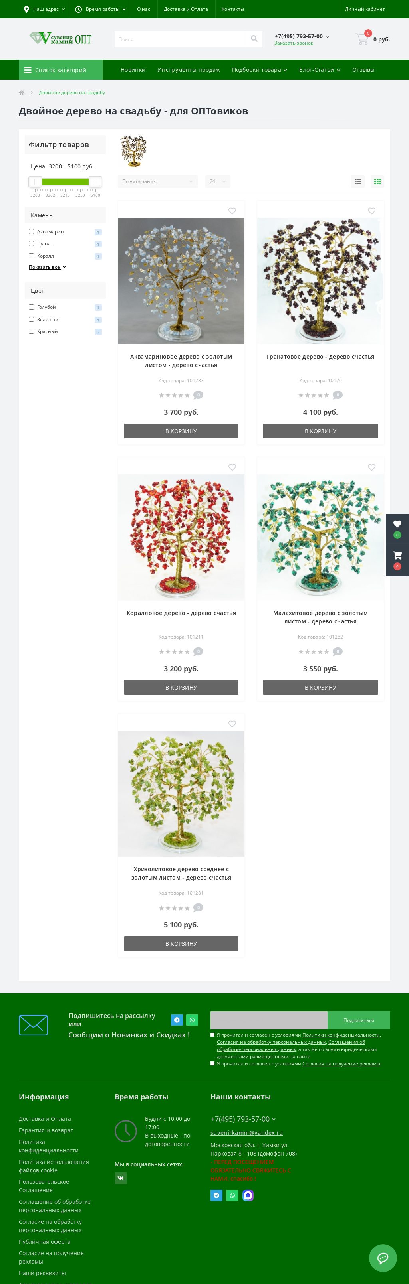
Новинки (133, 69)
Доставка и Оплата (186, 9)
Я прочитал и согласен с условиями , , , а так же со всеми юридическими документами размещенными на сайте (299, 1046)
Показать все (48, 267)
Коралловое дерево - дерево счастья (181, 613)
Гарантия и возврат (46, 1130)
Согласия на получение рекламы (341, 1063)
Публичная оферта (45, 1241)
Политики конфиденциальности (341, 1035)
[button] (100, 9)
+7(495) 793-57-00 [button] (243, 1119)
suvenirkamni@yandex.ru (246, 1132)
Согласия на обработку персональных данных (271, 1042)
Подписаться (358, 1020)
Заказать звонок (293, 42)
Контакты (233, 9)
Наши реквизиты (42, 1273)
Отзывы (363, 69)
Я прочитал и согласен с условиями (298, 1063)
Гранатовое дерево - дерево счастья (320, 356)
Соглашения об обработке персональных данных (291, 1046)
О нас (143, 9)
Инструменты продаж (188, 69)
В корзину (181, 431)
